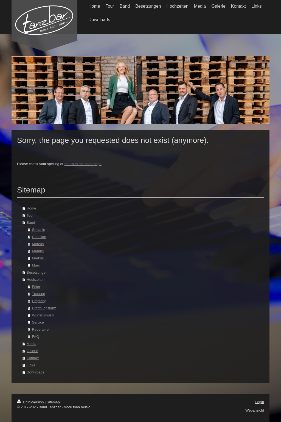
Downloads (35, 372)
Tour (30, 215)
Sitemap (53, 402)
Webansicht (254, 410)
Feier (36, 287)
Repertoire (40, 329)
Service (38, 322)
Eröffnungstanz (44, 308)
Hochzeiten (35, 279)
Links (31, 365)
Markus (38, 258)
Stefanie (38, 230)
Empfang (39, 301)
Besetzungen (37, 272)
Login (259, 402)
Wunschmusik (43, 315)
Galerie (32, 351)
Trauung (38, 294)
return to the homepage (83, 164)
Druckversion (31, 402)
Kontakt (33, 358)
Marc (36, 265)
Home (31, 208)
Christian (39, 237)
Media (31, 344)
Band (31, 222)
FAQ (35, 337)
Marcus (38, 244)
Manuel (38, 251)
